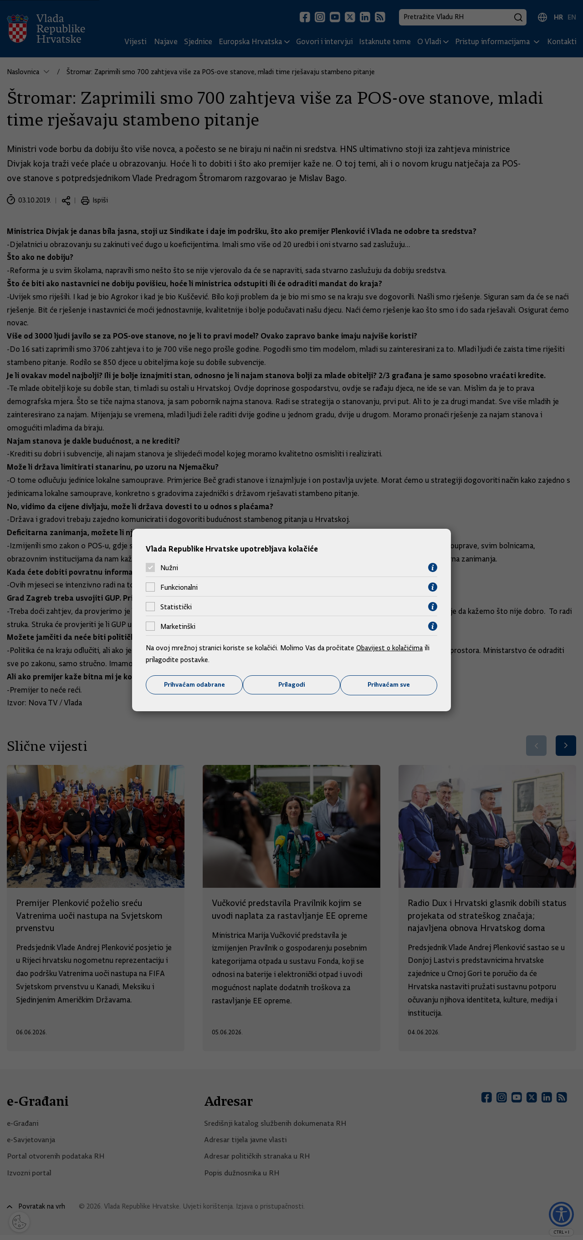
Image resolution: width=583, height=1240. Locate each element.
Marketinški (177, 626)
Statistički (176, 606)
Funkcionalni (179, 587)
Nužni (169, 567)
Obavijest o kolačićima (390, 648)
